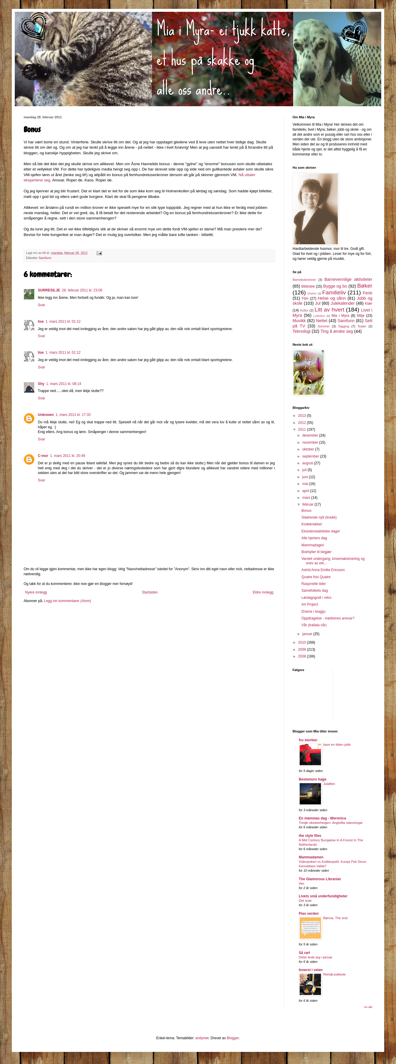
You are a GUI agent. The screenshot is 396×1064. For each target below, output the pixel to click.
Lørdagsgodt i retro (316, 598)
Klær (368, 303)
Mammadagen (312, 545)
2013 (302, 416)
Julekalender (343, 303)
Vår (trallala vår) (314, 625)
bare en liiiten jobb (336, 744)
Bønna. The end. (335, 918)
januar (307, 634)
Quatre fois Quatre (316, 577)
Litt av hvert (329, 309)
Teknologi (302, 331)
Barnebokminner (304, 279)
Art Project (309, 604)
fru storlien (308, 740)
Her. (302, 883)
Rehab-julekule (334, 974)
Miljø (360, 316)
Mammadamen (311, 857)
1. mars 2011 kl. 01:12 (63, 321)
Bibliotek (308, 286)
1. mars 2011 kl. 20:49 (67, 456)
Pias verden (309, 913)
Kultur (304, 310)
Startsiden (150, 592)
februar (308, 504)
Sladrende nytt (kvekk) (319, 517)
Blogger (233, 1038)
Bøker (364, 286)
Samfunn (45, 258)
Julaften (329, 784)
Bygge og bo (335, 286)
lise (41, 321)
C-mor (43, 456)
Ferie (367, 293)
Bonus (306, 511)
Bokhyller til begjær (316, 552)
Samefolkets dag (314, 590)
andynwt (202, 1038)
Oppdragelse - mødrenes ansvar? (327, 618)
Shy (41, 384)
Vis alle (368, 1007)
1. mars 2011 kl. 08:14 (63, 384)
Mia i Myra (340, 316)
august (308, 463)
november (310, 442)
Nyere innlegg (36, 592)
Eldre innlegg (263, 592)
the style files (310, 836)
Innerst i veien (311, 970)
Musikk (299, 320)
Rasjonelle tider (313, 584)
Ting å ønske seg (336, 331)
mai (305, 484)
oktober (308, 449)
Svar (41, 305)
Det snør (305, 900)
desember (310, 435)
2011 (302, 429)
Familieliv (334, 292)
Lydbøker (319, 315)
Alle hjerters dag (314, 538)
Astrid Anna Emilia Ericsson (323, 570)
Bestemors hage (312, 779)
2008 (302, 656)
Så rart (304, 953)
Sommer (324, 326)
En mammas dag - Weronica (322, 818)
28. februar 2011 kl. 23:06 (82, 290)
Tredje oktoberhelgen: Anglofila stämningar (331, 822)
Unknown (46, 415)
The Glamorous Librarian (320, 879)
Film (305, 298)
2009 (302, 649)
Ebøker (312, 293)
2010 (302, 642)
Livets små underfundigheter (323, 896)
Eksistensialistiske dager (320, 531)
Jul (317, 303)
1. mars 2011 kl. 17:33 (73, 415)
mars (306, 498)
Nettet (321, 320)
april (306, 491)
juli (305, 470)
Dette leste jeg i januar (315, 957)
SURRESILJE (49, 290)
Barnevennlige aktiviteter (348, 279)
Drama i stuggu (313, 611)
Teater (361, 326)
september (311, 456)
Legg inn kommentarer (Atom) (67, 601)
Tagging (343, 326)
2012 (302, 423)
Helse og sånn (332, 298)
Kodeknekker (311, 524)
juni (305, 477)
